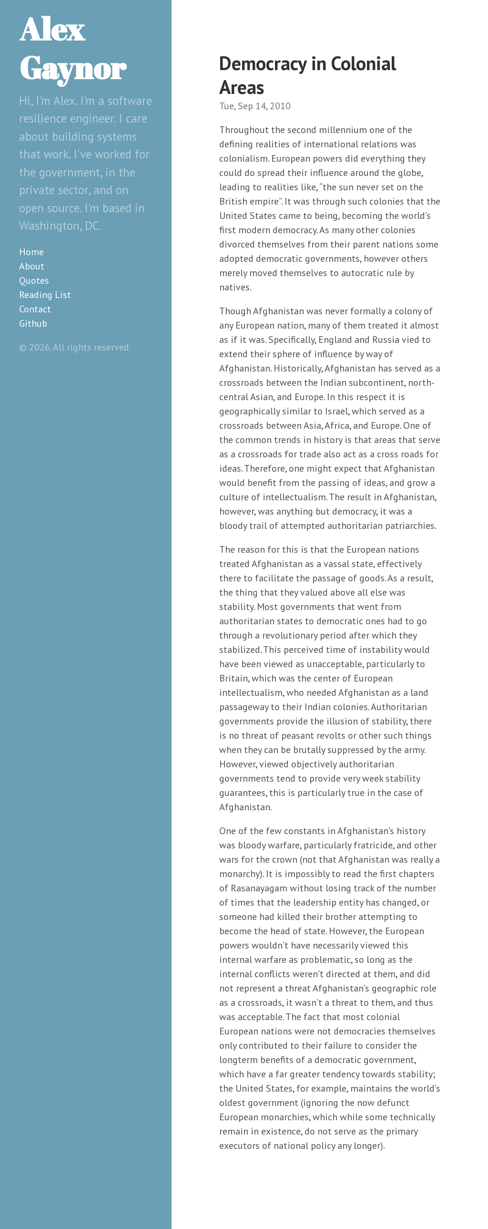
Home (31, 252)
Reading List (45, 295)
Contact (35, 309)
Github (33, 323)
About (31, 266)
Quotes (34, 280)
